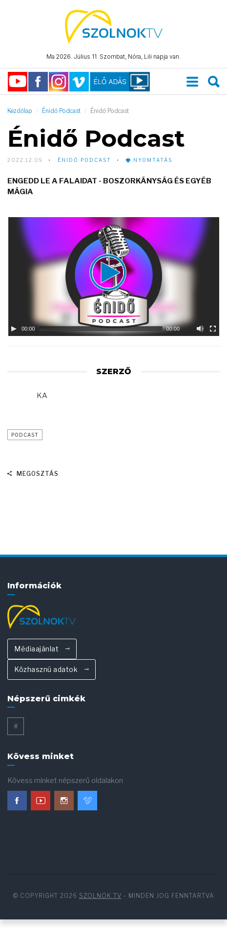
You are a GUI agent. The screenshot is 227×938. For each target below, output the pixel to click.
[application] (113, 277)
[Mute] (200, 330)
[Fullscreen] (213, 330)
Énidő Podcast (61, 111)
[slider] (101, 329)
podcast (25, 436)
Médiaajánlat (42, 649)
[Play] (14, 330)
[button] (113, 277)
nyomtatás (149, 161)
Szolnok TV (100, 896)
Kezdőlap (19, 111)
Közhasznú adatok (51, 670)
